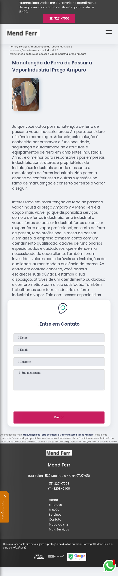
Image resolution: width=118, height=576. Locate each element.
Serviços (55, 514)
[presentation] (58, 400)
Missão (54, 509)
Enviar (59, 417)
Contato (55, 519)
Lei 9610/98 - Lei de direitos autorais (98, 441)
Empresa (55, 505)
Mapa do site (58, 524)
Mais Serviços (59, 529)
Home (53, 500)
